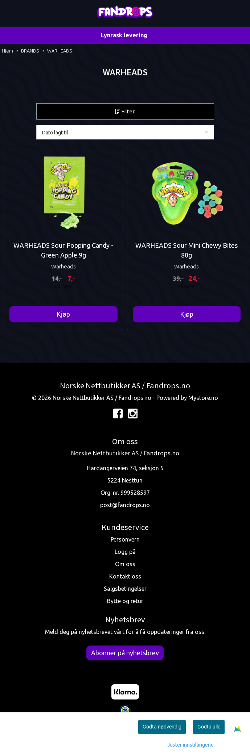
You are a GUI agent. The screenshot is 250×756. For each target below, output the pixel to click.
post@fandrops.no (125, 505)
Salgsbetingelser (125, 588)
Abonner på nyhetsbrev (125, 652)
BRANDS (27, 51)
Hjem (7, 50)
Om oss (125, 564)
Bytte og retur (125, 601)
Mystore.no (203, 397)
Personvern (125, 539)
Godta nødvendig (162, 727)
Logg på (125, 551)
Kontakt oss (125, 576)
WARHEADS (57, 51)
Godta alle (208, 727)
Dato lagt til (55, 132)
